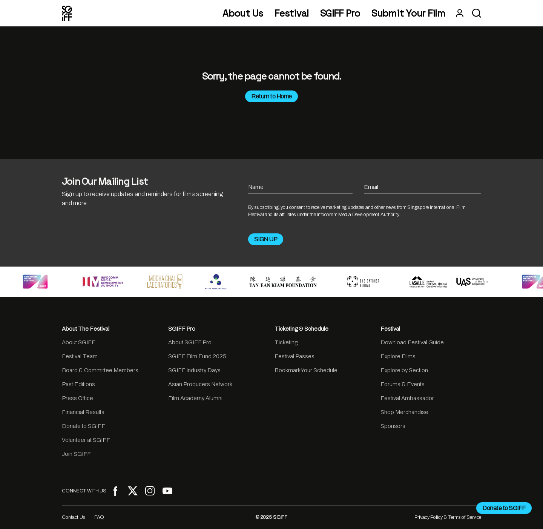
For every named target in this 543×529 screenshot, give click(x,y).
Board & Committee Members (100, 370)
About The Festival (85, 329)
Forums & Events (402, 384)
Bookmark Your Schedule (306, 370)
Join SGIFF (76, 454)
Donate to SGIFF (83, 426)
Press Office (77, 398)
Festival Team (80, 356)
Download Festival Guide (412, 342)
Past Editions (78, 384)
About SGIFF (78, 342)
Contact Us (73, 517)
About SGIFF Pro (190, 342)
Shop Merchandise (404, 412)
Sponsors (392, 426)
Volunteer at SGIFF (86, 440)
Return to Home (271, 96)
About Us (242, 13)
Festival (292, 13)
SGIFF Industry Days (194, 370)
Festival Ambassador (407, 398)
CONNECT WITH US (84, 491)
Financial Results (83, 412)
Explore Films (398, 356)
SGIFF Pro (340, 13)
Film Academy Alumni (195, 398)
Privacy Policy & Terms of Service (447, 517)
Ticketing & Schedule (301, 329)
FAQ (99, 517)
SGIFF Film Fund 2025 (197, 356)
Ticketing (286, 342)
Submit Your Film (408, 13)
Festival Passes (294, 356)
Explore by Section (404, 370)
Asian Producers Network (200, 384)
